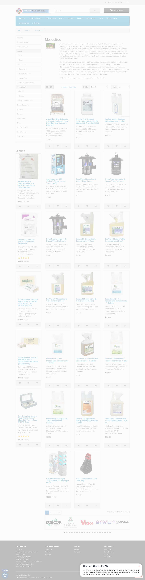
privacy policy (113, 572)
